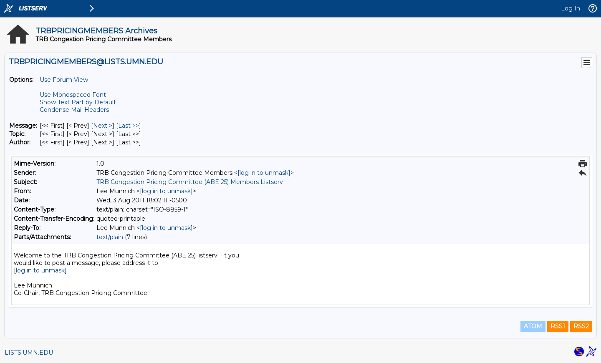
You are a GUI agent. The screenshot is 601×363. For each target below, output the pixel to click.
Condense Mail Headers (74, 109)
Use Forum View (64, 79)
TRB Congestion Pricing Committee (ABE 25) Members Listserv (189, 182)
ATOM (533, 326)
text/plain (109, 237)
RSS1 (557, 326)
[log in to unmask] (263, 172)
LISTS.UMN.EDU (29, 352)
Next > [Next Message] (102, 125)
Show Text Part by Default (78, 102)
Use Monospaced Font (73, 94)
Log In (570, 8)
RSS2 (581, 326)
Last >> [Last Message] (128, 125)
